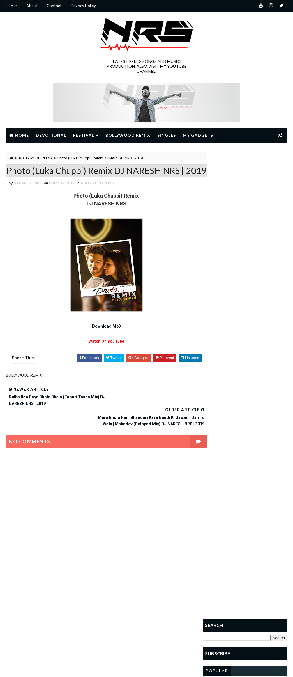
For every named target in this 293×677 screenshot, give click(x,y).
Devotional (51, 134)
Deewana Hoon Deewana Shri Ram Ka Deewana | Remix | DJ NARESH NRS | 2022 (257, 347)
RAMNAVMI (150, 625)
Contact (54, 5)
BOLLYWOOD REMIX (35, 158)
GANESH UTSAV (121, 604)
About (32, 5)
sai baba (116, 635)
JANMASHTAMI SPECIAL (127, 614)
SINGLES (116, 645)
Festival (83, 134)
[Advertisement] (245, 188)
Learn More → (26, 627)
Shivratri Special (154, 635)
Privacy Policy (83, 5)
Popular (217, 283)
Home (11, 5)
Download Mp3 (101, 339)
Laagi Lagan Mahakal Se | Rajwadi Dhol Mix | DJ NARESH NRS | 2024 (258, 323)
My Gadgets (198, 134)
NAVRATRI (116, 625)
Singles (166, 134)
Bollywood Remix (127, 134)
